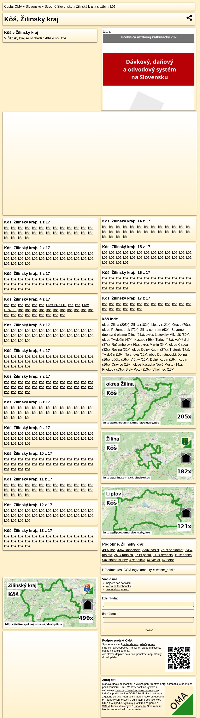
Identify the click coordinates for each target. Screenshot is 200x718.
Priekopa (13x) (113, 369)
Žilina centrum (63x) (155, 329)
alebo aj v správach (117, 589)
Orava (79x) (181, 324)
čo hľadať (109, 614)
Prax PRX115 (56, 305)
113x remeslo (163, 555)
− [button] (9, 125)
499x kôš (109, 550)
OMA (18, 6)
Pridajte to (140, 706)
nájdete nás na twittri (118, 583)
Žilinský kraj (85, 6)
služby (101, 6)
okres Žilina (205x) (116, 324)
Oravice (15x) (121, 364)
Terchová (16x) (136, 354)
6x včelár (153, 560)
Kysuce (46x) (144, 339)
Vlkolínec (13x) (163, 369)
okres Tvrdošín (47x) (117, 339)
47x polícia (137, 560)
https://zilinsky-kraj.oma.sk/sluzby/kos (175, 212)
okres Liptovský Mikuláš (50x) (167, 334)
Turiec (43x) (164, 339)
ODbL (121, 687)
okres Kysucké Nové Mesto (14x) (157, 364)
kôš (112, 6)
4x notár (168, 560)
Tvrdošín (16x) (113, 354)
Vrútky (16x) (139, 359)
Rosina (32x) (121, 349)
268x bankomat (172, 550)
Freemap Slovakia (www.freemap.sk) (137, 690)
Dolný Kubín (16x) (163, 359)
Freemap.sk (141, 212)
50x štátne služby (115, 560)
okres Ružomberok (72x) (120, 329)
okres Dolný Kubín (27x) (150, 349)
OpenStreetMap (120, 212)
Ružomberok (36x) (125, 344)
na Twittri (135, 647)
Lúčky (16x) (120, 359)
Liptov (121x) (161, 324)
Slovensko (33, 6)
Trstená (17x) (179, 349)
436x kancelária (129, 550)
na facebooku (131, 644)
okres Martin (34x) (154, 344)
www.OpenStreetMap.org (151, 683)
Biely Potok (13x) (138, 369)
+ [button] (9, 118)
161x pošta (143, 555)
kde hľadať (110, 598)
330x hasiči (150, 550)
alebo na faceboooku (118, 586)
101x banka (183, 555)
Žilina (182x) (140, 324)
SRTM (106, 706)
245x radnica (123, 555)
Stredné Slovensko (58, 6)
